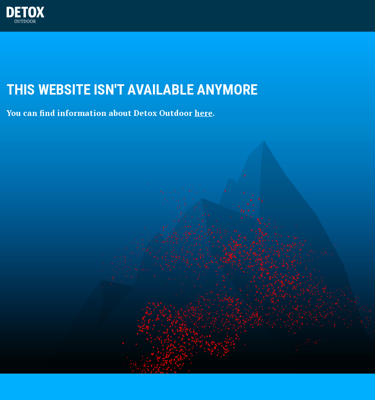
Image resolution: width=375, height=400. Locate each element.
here (203, 113)
